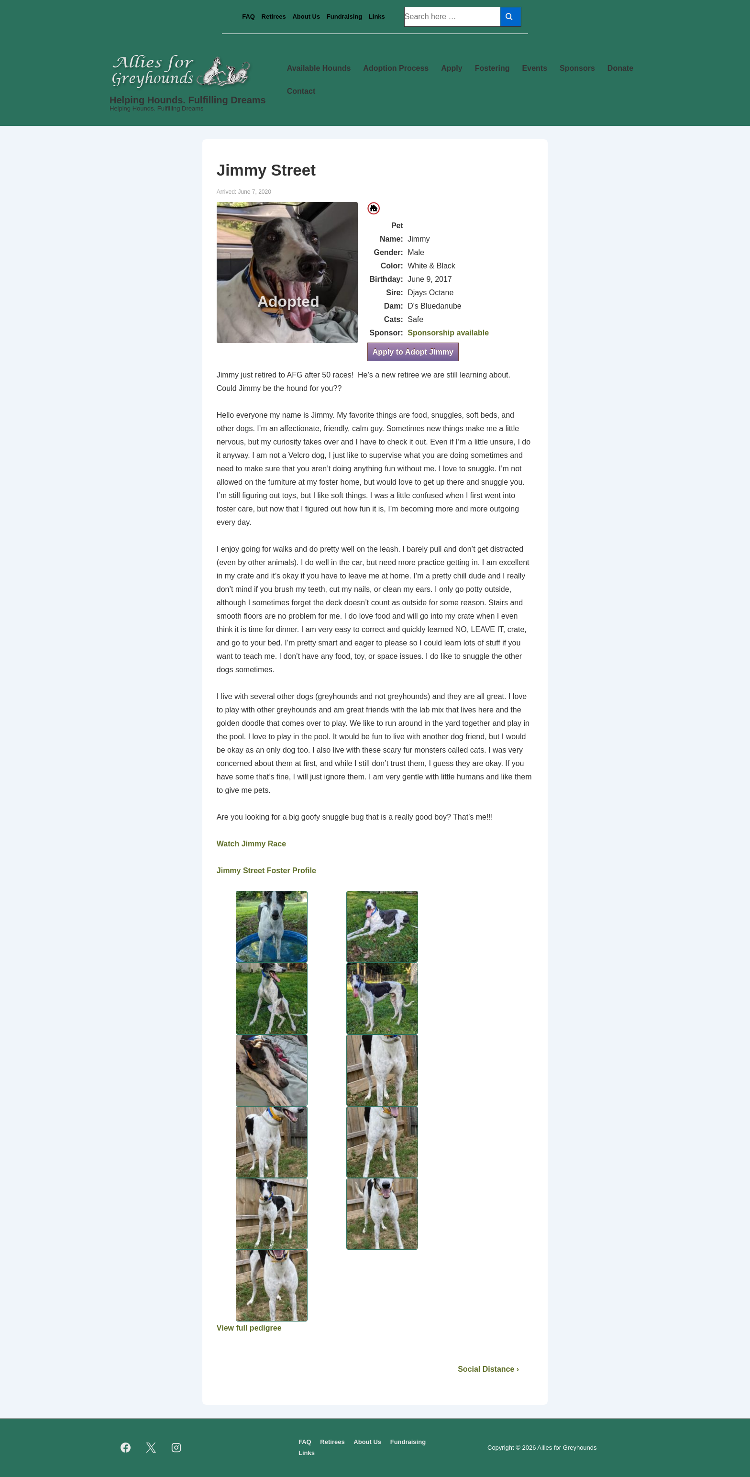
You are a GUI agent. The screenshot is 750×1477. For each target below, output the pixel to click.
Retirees (274, 16)
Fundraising (344, 16)
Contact (301, 91)
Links (377, 16)
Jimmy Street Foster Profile (266, 870)
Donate (620, 68)
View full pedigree (249, 1328)
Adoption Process (396, 68)
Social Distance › (488, 1369)
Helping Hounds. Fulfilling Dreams (188, 100)
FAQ (248, 16)
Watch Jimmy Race (251, 844)
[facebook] (126, 1448)
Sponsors (577, 68)
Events (534, 68)
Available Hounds (319, 68)
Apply (451, 68)
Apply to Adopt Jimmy (413, 352)
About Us (306, 16)
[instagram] (176, 1448)
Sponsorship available (448, 333)
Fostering (492, 68)
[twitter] (151, 1448)
